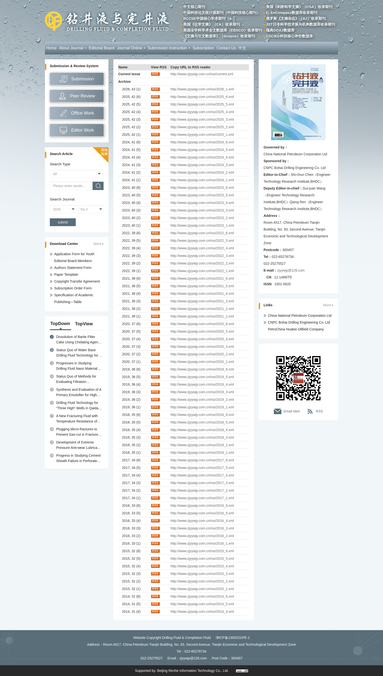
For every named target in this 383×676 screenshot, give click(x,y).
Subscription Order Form (73, 288)
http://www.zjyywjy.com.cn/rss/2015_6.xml (202, 551)
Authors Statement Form (73, 268)
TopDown (60, 323)
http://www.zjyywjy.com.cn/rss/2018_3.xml (202, 437)
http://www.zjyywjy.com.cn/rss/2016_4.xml (202, 521)
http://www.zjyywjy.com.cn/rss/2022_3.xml (202, 256)
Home (51, 48)
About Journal (72, 48)
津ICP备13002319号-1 (233, 638)
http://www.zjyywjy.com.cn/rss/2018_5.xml (202, 422)
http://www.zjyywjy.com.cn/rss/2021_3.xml (202, 301)
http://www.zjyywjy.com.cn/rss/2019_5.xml (202, 377)
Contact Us (226, 48)
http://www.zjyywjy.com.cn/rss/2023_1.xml (202, 225)
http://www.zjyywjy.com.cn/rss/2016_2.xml (202, 536)
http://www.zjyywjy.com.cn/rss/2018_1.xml (202, 452)
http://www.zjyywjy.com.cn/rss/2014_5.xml (202, 604)
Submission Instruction (169, 48)
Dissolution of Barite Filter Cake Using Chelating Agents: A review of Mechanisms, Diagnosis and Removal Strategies (79, 340)
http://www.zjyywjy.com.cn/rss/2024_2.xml (202, 172)
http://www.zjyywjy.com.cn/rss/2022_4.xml (202, 248)
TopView (84, 323)
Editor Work (82, 130)
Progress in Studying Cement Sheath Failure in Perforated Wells (78, 459)
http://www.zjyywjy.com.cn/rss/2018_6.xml (202, 415)
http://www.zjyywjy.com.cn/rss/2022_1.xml (202, 271)
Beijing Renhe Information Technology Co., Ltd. (193, 671)
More (97, 244)
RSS (319, 411)
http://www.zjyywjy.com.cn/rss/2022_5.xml (202, 241)
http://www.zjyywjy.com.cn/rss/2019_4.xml (202, 384)
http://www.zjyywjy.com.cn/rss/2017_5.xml (202, 468)
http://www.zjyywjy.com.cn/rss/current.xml (201, 74)
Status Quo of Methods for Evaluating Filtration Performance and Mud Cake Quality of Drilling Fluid (77, 379)
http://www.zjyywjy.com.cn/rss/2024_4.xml (202, 157)
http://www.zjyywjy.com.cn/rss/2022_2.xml (202, 263)
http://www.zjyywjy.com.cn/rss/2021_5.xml (202, 286)
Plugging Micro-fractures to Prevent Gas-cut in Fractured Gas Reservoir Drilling (78, 432)
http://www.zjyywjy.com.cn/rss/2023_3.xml (202, 210)
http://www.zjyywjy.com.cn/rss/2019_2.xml (202, 399)
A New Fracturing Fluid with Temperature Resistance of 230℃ (77, 419)
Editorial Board (101, 48)
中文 (242, 48)
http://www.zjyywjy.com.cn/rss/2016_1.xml (202, 543)
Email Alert (292, 411)
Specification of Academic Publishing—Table (73, 298)
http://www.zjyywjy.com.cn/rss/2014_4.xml (202, 611)
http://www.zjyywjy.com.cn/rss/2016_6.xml (202, 505)
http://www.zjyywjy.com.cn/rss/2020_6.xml (202, 324)
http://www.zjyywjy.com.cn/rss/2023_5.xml (202, 195)
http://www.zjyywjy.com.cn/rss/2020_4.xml (202, 339)
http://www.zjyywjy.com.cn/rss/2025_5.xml (202, 104)
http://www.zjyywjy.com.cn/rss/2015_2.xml (202, 581)
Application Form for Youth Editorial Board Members (74, 257)
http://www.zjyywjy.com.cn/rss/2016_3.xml (202, 528)
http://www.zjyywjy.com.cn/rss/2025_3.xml (202, 119)
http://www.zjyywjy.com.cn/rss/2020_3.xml (202, 347)
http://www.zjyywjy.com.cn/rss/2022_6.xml (202, 233)
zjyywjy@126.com (291, 270)
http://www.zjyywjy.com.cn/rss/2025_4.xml (202, 112)
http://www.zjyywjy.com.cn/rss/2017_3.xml (202, 483)
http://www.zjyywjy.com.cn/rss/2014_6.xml (202, 596)
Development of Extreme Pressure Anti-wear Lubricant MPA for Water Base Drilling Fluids (78, 445)
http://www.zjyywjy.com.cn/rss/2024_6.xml (202, 142)
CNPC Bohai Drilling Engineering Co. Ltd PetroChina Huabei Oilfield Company (299, 325)
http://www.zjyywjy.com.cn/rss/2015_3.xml (202, 574)
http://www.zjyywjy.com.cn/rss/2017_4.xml (202, 475)
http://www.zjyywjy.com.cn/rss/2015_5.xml (202, 558)
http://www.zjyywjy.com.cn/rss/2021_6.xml (202, 278)
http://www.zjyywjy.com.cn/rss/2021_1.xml (202, 316)
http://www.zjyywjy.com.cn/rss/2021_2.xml (202, 309)
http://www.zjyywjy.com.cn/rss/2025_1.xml (202, 135)
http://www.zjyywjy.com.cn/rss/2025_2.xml (202, 127)
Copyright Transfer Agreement (77, 281)
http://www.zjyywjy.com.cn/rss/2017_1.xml (202, 498)
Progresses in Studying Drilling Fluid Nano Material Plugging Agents (76, 366)
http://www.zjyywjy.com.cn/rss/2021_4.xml (202, 294)
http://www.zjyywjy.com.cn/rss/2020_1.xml (202, 362)
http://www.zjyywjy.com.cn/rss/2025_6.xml (202, 97)
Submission (82, 78)
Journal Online (131, 48)
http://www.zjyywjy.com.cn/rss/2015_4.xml (202, 566)
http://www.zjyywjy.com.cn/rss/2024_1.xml (202, 180)
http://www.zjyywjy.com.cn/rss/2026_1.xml (202, 89)
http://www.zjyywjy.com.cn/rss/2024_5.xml (202, 150)
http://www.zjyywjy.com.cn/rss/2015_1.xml (202, 589)
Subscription (203, 48)
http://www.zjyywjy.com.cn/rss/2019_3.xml (202, 392)
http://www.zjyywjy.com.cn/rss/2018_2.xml (202, 445)
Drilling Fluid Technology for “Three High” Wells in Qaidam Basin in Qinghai (78, 406)
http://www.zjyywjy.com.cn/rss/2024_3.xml (202, 165)
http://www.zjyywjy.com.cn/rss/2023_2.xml (202, 218)
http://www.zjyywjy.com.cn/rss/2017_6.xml (202, 460)
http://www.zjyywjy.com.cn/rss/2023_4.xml (202, 203)
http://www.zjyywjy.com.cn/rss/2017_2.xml (202, 490)
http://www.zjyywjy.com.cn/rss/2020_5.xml (202, 331)
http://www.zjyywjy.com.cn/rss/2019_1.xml (202, 407)
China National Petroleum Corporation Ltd (299, 315)
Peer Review (82, 96)
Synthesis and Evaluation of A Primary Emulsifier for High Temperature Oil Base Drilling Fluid (78, 393)
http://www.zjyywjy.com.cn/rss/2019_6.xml (202, 369)
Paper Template (66, 274)
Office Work (82, 113)
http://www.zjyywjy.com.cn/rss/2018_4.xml (202, 430)
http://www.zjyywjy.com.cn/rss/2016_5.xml (202, 513)
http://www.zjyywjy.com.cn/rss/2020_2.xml (202, 354)
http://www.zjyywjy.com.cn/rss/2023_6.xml (202, 188)
